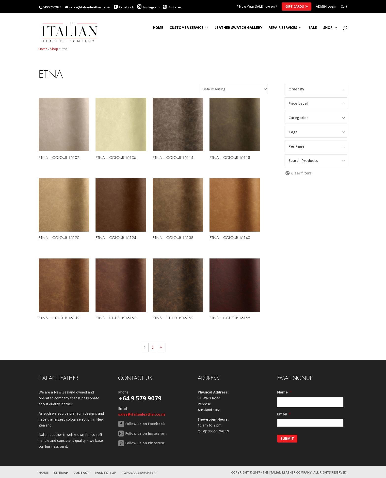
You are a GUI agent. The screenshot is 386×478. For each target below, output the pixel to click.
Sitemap (61, 471)
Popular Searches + (139, 471)
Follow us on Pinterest (145, 443)
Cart (344, 7)
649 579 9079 (51, 7)
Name (284, 392)
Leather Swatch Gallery (238, 28)
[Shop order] (234, 89)
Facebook (126, 7)
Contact (81, 471)
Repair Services (283, 28)
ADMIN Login (326, 7)
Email (284, 414)
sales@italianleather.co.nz (141, 414)
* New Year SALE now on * (257, 7)
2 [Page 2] (152, 347)
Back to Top (105, 471)
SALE (312, 28)
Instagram (148, 7)
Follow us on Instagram (146, 433)
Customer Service (186, 28)
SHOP (328, 28)
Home (158, 28)
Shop (54, 49)
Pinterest (173, 7)
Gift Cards (294, 6)
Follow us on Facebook (145, 423)
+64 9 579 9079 (140, 398)
